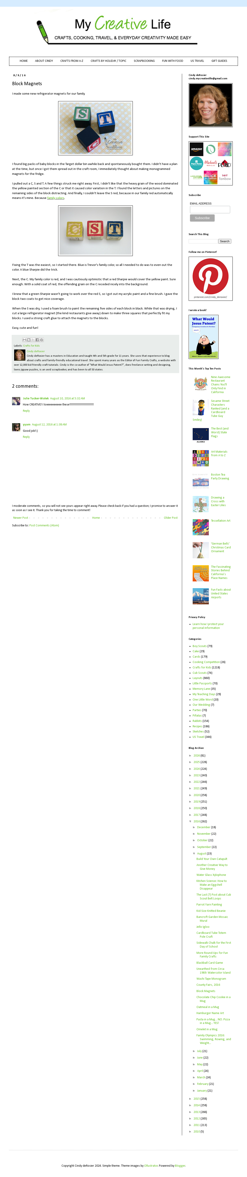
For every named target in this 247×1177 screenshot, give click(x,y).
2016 (197, 821)
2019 (197, 801)
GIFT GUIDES (219, 61)
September (204, 847)
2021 (197, 788)
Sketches (198, 731)
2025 (197, 762)
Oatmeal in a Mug (207, 1007)
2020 (197, 795)
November (204, 834)
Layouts (198, 678)
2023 (197, 775)
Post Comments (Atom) (44, 525)
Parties (197, 710)
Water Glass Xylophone (211, 875)
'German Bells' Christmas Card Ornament (221, 547)
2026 (197, 755)
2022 (197, 782)
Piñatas (197, 715)
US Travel (198, 737)
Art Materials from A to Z (219, 453)
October (202, 840)
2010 (197, 1131)
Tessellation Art (220, 521)
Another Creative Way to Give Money (212, 867)
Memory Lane (201, 689)
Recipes (197, 726)
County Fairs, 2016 (208, 985)
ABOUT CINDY (44, 61)
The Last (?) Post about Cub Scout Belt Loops (213, 896)
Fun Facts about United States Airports (221, 593)
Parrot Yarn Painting (209, 904)
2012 (197, 1118)
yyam (27, 424)
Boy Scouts (200, 646)
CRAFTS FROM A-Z (71, 61)
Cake (196, 651)
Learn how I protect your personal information (208, 626)
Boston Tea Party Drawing (220, 476)
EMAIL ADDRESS (201, 203)
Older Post (171, 518)
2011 (197, 1125)
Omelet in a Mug (207, 1029)
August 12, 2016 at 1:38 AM (49, 424)
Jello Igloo (203, 927)
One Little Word (203, 699)
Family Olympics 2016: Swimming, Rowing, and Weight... (213, 1039)
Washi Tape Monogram (211, 979)
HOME (24, 61)
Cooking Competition (206, 662)
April (200, 1071)
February (203, 1084)
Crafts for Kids (31, 346)
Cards (196, 657)
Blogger (180, 1166)
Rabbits (197, 721)
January (202, 1090)
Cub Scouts (200, 673)
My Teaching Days (204, 694)
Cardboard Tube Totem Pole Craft (211, 935)
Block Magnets (205, 991)
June (200, 1057)
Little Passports (202, 683)
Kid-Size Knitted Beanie (211, 911)
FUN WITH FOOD (172, 61)
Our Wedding (201, 705)
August (202, 853)
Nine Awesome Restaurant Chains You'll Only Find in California (220, 385)
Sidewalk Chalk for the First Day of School (213, 944)
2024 (197, 769)
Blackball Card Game (209, 963)
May (200, 1064)
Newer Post (20, 518)
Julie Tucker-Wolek (36, 398)
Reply (26, 411)
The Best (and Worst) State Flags (220, 432)
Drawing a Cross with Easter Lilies (218, 501)
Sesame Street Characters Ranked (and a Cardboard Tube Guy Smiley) (211, 410)
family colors (55, 198)
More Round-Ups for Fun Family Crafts (212, 955)
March (201, 1077)
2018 (197, 808)
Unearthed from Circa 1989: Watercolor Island (213, 971)
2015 (197, 1099)
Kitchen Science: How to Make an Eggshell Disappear (211, 884)
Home (96, 518)
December (204, 827)
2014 (197, 1105)
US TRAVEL (197, 61)
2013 (197, 1112)
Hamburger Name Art (210, 1013)
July (199, 1051)
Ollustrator (151, 1166)
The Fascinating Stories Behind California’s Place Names (221, 572)
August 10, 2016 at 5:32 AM (67, 398)
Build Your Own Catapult (211, 859)
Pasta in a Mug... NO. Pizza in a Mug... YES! (213, 1021)
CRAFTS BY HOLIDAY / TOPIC (108, 61)
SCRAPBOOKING (144, 61)
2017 (197, 815)
